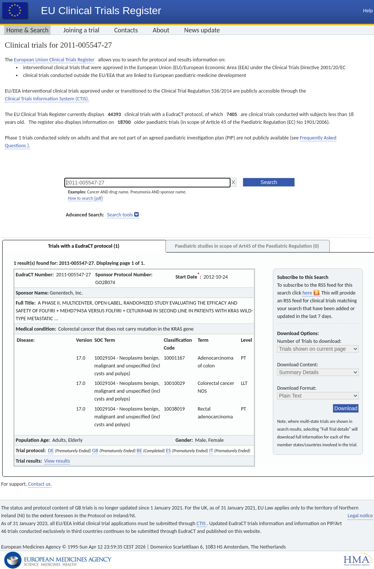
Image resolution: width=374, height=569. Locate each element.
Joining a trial (81, 30)
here (311, 293)
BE (139, 450)
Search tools (120, 215)
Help (368, 10)
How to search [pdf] (85, 198)
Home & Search (27, 30)
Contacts (126, 30)
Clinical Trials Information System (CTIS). (47, 99)
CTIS (202, 523)
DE (51, 450)
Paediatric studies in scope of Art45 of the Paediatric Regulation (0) (247, 246)
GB (95, 450)
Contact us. (40, 484)
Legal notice (360, 515)
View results (57, 461)
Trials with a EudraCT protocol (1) (83, 246)
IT (211, 450)
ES (168, 450)
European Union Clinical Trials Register (54, 60)
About (161, 30)
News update (202, 30)
